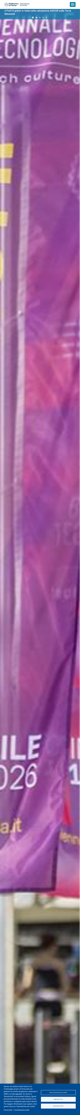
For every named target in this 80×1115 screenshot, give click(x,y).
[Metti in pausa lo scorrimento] (33, 17)
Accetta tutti (58, 1106)
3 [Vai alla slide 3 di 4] (43, 17)
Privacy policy (8, 1110)
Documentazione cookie (21, 1110)
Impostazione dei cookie (58, 1092)
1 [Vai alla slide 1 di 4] (36, 17)
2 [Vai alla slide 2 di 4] (39, 17)
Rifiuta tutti (58, 1099)
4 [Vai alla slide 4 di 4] (46, 17)
